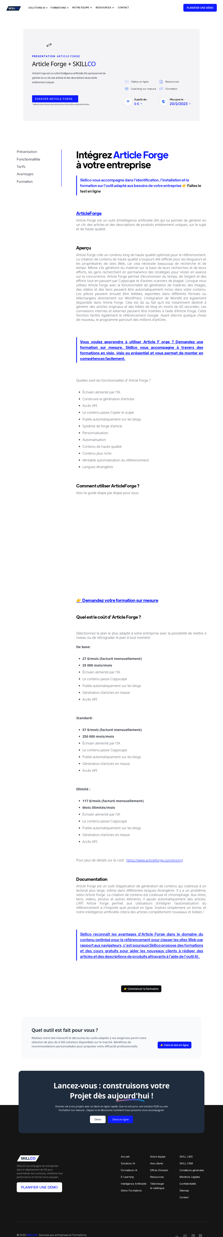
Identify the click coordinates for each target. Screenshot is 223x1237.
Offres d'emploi (159, 1166)
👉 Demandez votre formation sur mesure (117, 595)
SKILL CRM (186, 1160)
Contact (184, 1194)
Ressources (157, 1173)
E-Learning (127, 1173)
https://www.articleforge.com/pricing (154, 855)
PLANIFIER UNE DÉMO (39, 1184)
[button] (38, 7)
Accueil (125, 1153)
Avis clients (156, 1160)
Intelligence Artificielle (133, 1180)
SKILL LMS (186, 1153)
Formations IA (129, 1166)
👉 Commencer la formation (141, 984)
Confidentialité (187, 1180)
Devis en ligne (120, 1116)
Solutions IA (128, 1160)
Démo (97, 1116)
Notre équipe (157, 1153)
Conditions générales (191, 1166)
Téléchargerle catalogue (157, 1182)
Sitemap (184, 1187)
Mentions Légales (189, 1173)
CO (91, 59)
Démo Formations (131, 1187)
